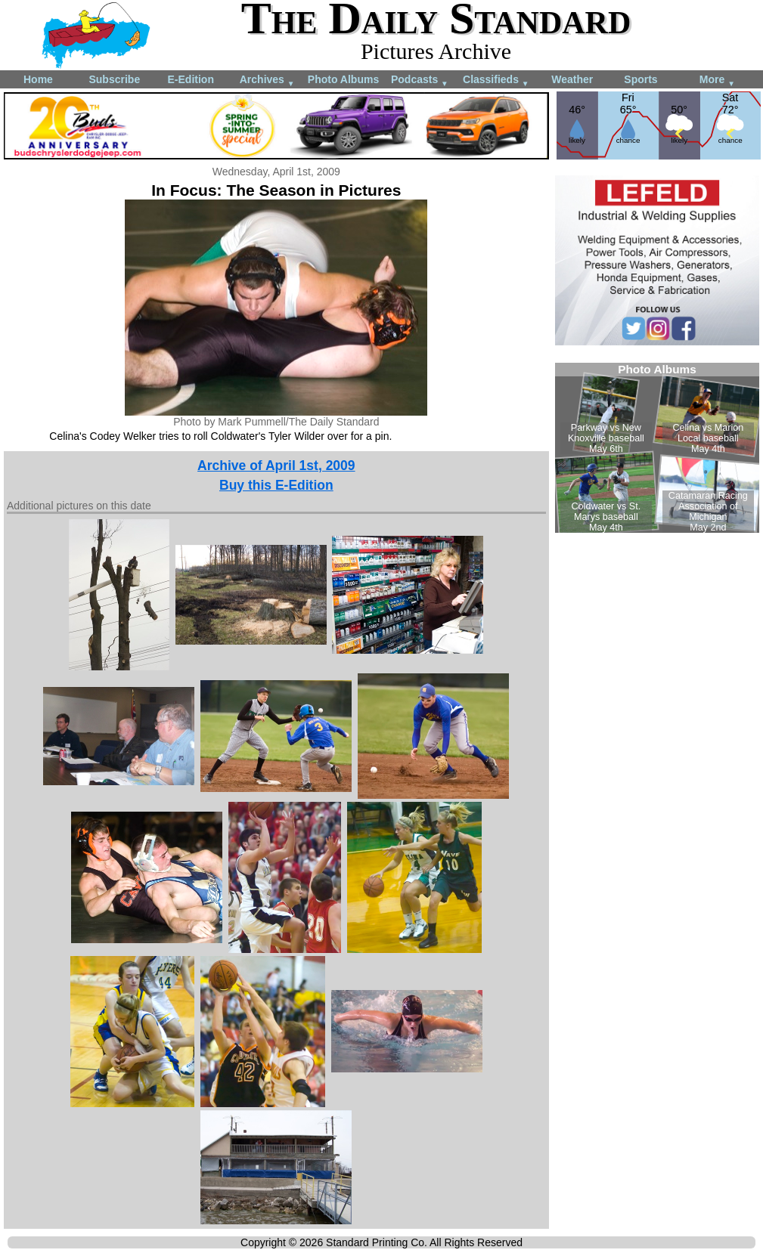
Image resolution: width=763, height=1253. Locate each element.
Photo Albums (343, 79)
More (717, 80)
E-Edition (191, 79)
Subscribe (114, 79)
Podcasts (419, 80)
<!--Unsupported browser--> (657, 448)
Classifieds (496, 80)
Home (38, 79)
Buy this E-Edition (276, 485)
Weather (572, 79)
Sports (640, 79)
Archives (267, 80)
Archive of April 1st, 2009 (276, 465)
